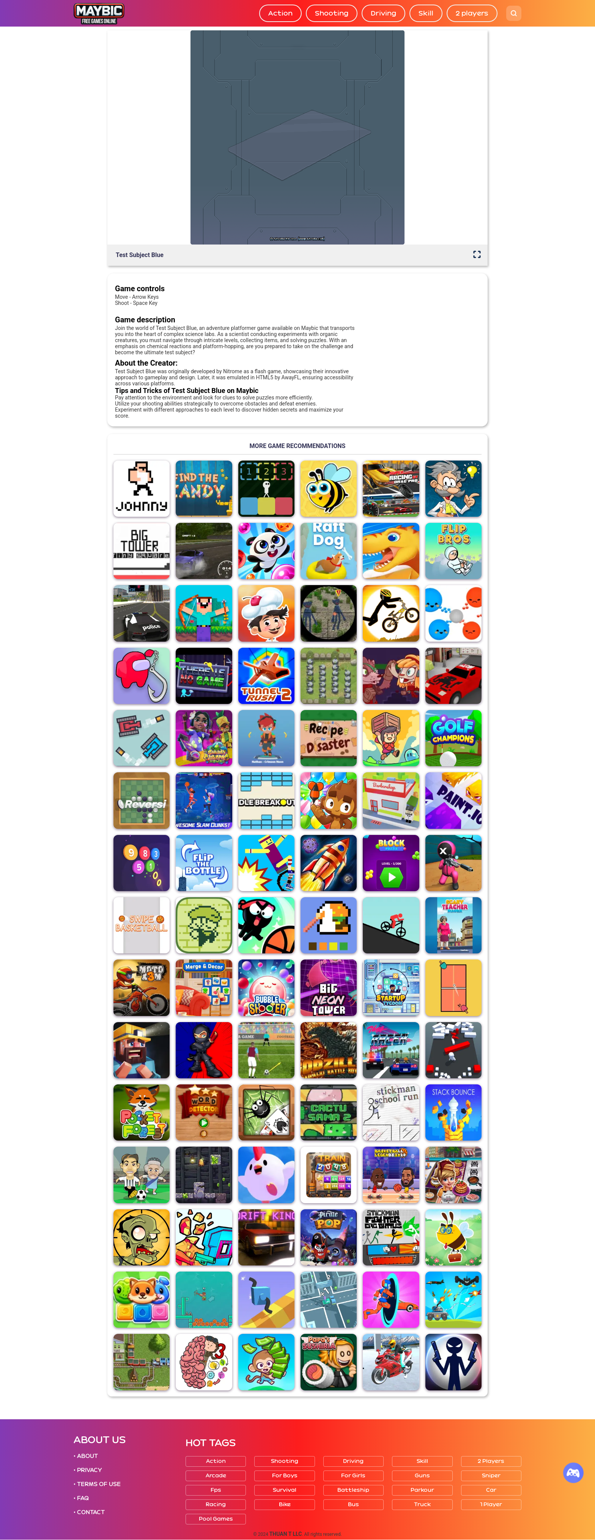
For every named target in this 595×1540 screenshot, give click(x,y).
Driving (383, 13)
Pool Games (216, 1518)
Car (491, 1490)
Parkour (422, 1490)
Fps (216, 1490)
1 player (491, 1504)
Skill (426, 13)
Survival (284, 1490)
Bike (285, 1504)
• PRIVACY (88, 1470)
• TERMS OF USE (97, 1484)
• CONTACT (89, 1512)
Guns (422, 1475)
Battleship (353, 1490)
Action (280, 13)
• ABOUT (86, 1456)
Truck (422, 1504)
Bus (353, 1504)
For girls (353, 1475)
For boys (285, 1475)
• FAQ (81, 1498)
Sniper (491, 1475)
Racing (216, 1504)
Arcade (216, 1475)
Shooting (331, 13)
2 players (472, 13)
